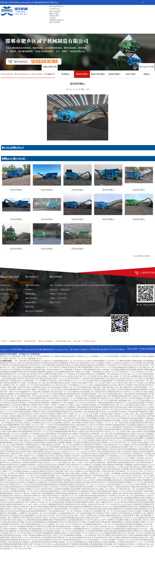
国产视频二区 (22, 522)
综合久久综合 (46, 423)
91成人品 (130, 365)
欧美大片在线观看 (125, 509)
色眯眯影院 (36, 370)
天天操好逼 (124, 454)
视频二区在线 (47, 370)
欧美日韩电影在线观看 (84, 429)
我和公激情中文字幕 (13, 537)
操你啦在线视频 (141, 487)
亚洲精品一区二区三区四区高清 (20, 460)
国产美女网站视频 (139, 394)
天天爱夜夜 (19, 473)
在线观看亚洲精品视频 (12, 504)
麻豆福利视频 (115, 420)
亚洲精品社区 (42, 456)
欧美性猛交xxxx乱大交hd (109, 442)
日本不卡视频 (79, 374)
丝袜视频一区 (53, 476)
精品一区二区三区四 (89, 526)
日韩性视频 (112, 531)
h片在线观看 (115, 529)
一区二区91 (98, 383)
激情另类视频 (131, 370)
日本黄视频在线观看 (60, 431)
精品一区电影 (83, 511)
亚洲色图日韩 (128, 429)
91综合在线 (108, 416)
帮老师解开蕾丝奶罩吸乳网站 (61, 460)
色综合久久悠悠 (67, 416)
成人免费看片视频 (145, 467)
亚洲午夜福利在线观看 (95, 456)
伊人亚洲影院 (27, 487)
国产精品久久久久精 (50, 400)
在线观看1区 (77, 445)
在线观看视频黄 (52, 522)
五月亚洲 (27, 442)
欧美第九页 (73, 498)
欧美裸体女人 (32, 465)
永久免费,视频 (102, 405)
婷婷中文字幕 (23, 363)
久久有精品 (67, 458)
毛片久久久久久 (106, 367)
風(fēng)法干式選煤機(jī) (146, 68)
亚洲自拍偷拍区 (138, 460)
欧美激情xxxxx (148, 400)
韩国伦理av (26, 400)
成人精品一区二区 (134, 533)
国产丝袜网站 (106, 425)
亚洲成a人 (131, 500)
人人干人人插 (27, 537)
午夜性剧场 (127, 394)
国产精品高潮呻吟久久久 (46, 385)
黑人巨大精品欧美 (48, 429)
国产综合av (37, 376)
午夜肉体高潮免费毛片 (11, 383)
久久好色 (107, 484)
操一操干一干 (74, 462)
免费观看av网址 (59, 533)
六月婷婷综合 (111, 365)
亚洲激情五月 (32, 482)
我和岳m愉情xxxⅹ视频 (144, 500)
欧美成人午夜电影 (102, 370)
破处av (141, 376)
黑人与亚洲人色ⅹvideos (80, 480)
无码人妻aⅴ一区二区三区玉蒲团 (134, 374)
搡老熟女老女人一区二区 (101, 524)
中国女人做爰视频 (48, 504)
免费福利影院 (31, 445)
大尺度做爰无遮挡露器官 (115, 482)
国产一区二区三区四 (70, 511)
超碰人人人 (13, 456)
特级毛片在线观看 (11, 515)
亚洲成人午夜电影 (81, 473)
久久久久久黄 (111, 498)
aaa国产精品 (97, 436)
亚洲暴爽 (60, 442)
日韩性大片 (8, 509)
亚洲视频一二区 (81, 535)
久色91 (2, 409)
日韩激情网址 (123, 418)
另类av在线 (69, 473)
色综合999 (150, 409)
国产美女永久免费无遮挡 (27, 418)
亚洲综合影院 (71, 540)
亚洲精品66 (41, 471)
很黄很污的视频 (65, 502)
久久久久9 (99, 533)
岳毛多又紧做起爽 (84, 409)
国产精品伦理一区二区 (121, 403)
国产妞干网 (76, 367)
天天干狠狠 (54, 509)
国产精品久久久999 (31, 533)
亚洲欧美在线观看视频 (41, 460)
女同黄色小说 (140, 431)
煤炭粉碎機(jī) (82, 74)
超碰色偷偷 (72, 409)
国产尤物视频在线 (46, 533)
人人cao (66, 478)
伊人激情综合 (92, 462)
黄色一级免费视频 (113, 473)
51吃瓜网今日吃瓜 (104, 418)
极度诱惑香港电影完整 (69, 518)
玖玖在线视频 (20, 392)
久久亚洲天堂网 (135, 520)
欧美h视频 (39, 449)
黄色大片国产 (71, 447)
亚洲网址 (25, 544)
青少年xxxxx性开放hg (123, 504)
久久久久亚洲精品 (126, 405)
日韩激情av (117, 416)
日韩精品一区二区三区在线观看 (74, 387)
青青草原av (104, 500)
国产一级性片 (9, 392)
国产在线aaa (18, 509)
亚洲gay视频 (91, 387)
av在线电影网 (116, 427)
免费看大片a (112, 520)
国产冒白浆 (26, 378)
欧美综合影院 (43, 396)
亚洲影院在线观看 (89, 405)
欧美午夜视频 (19, 403)
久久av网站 (26, 520)
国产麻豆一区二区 (23, 454)
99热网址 (141, 498)
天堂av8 (115, 418)
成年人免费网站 (14, 518)
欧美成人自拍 (74, 425)
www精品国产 (64, 495)
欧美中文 (41, 465)
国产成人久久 (130, 392)
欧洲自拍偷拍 (132, 537)
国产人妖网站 (87, 515)
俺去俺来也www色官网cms (107, 495)
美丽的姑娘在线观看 (46, 484)
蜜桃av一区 (46, 376)
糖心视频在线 (114, 469)
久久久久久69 (126, 484)
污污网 (149, 456)
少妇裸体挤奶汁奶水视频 (131, 427)
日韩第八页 (63, 409)
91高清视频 (59, 429)
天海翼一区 (24, 383)
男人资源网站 (134, 454)
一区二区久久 (138, 447)
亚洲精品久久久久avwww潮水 (82, 385)
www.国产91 (102, 520)
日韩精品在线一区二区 (17, 484)
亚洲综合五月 (143, 537)
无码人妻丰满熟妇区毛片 (124, 387)
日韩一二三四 (45, 425)
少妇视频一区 (7, 436)
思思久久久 (123, 540)
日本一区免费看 (84, 524)
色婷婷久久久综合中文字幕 (90, 425)
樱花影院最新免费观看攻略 (41, 520)
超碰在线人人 (145, 465)
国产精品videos (11, 363)
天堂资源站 (98, 438)
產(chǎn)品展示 (55, 11)
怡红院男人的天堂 (144, 458)
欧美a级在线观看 (136, 418)
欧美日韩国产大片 (65, 400)
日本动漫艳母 (26, 370)
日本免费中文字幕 (52, 420)
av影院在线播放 (107, 465)
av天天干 (34, 454)
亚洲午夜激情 (116, 535)
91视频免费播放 (98, 361)
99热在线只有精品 (51, 546)
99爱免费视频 (51, 427)
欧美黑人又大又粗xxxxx (52, 436)
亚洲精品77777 (75, 427)
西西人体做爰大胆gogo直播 (24, 458)
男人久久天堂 (145, 471)
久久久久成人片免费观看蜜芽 (37, 467)
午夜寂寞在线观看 (123, 462)
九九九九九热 (58, 451)
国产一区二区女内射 (104, 434)
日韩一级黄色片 (31, 502)
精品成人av (19, 535)
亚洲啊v (108, 535)
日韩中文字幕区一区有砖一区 (48, 405)
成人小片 (108, 507)
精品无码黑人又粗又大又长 (52, 535)
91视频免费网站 (117, 522)
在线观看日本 (68, 456)
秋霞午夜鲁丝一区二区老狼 (63, 374)
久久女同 (132, 540)
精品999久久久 (87, 529)
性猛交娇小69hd (116, 460)
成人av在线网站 (12, 491)
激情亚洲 (101, 462)
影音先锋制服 (104, 420)
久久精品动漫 (25, 495)
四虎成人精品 (107, 414)
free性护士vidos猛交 (83, 361)
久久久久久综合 (148, 493)
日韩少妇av (19, 423)
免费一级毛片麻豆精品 (105, 387)
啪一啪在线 (89, 504)
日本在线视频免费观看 (11, 425)
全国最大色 (64, 498)
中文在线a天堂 (134, 445)
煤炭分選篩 (130, 74)
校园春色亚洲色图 (25, 526)
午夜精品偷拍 (13, 438)
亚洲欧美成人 (75, 465)
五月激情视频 (48, 434)
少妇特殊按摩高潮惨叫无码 (97, 531)
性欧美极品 (116, 484)
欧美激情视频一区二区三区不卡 (61, 467)
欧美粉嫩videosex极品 (28, 471)
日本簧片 (5, 416)
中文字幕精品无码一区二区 (41, 367)
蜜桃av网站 (33, 363)
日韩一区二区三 (117, 478)
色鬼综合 (33, 383)
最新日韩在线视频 (47, 491)
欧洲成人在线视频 (26, 447)
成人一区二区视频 (35, 436)
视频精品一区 (11, 493)
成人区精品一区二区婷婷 (104, 489)
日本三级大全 (140, 365)
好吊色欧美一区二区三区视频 (71, 398)
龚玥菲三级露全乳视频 (77, 420)
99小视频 (146, 418)
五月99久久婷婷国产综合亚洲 (47, 409)
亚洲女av (59, 478)
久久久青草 (98, 487)
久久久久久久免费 (124, 456)
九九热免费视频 (57, 361)
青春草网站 (51, 478)
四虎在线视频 (80, 365)
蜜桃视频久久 (9, 429)
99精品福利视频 (56, 438)
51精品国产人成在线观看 (92, 476)
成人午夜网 (80, 493)
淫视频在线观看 (110, 533)
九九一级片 (41, 383)
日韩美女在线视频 (66, 396)
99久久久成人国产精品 (21, 374)
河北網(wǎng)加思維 (147, 349)
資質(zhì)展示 (54, 16)
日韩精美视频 (136, 361)
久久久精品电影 (66, 370)
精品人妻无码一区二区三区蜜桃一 (123, 458)
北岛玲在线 (137, 407)
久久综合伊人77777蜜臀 (114, 361)
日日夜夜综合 (15, 462)
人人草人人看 (39, 498)
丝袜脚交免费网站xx (42, 403)
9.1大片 (12, 407)
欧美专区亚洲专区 (116, 407)
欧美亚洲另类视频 (142, 502)
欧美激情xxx (54, 513)
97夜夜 (90, 535)
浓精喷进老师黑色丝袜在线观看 (81, 487)
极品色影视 (42, 454)
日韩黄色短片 (137, 531)
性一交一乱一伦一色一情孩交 (113, 423)
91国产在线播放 (119, 544)
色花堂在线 (14, 511)
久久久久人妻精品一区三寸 (51, 524)
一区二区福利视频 (103, 478)
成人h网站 (110, 378)
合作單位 (52, 18)
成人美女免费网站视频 (60, 372)
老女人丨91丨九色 (54, 462)
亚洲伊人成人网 (80, 456)
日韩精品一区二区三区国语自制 (84, 509)
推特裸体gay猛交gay (88, 491)
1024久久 (33, 456)
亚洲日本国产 (14, 524)
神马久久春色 (22, 493)
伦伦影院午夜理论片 (97, 482)
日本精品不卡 (90, 374)
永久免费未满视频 (56, 394)
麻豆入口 (67, 451)
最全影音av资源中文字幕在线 (119, 451)
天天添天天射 (46, 544)
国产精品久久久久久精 (111, 383)
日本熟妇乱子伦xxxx (70, 454)
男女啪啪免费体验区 (26, 427)
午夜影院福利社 (143, 449)
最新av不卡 (83, 520)
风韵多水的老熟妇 (127, 502)
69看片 (92, 480)
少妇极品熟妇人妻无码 (60, 423)
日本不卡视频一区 (70, 414)
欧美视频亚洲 (86, 507)
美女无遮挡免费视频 (94, 546)
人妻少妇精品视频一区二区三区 (39, 529)
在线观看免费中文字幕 (90, 367)
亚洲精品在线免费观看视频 (21, 431)
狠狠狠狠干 (20, 445)
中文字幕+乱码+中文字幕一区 (46, 515)
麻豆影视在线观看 (24, 367)
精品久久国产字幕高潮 (61, 381)
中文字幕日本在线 (7, 403)
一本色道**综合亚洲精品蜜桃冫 (133, 420)
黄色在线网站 (45, 469)
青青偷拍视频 (83, 544)
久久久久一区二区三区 (79, 381)
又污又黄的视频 (111, 456)
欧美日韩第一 (66, 383)
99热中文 (96, 515)
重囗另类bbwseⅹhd (20, 389)
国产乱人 (5, 462)
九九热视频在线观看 (117, 370)
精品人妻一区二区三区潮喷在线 (105, 400)
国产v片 (83, 462)
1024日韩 (20, 489)
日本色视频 (67, 438)
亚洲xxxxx (59, 491)
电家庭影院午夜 (101, 447)
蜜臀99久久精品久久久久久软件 (23, 478)
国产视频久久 (33, 389)
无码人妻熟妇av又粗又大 (126, 511)
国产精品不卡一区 (13, 414)
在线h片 (28, 480)
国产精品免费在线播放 (144, 540)
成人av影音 (8, 389)
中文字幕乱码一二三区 (39, 500)
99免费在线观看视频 (103, 480)
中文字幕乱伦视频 (43, 458)
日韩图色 (97, 445)
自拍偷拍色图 (65, 513)
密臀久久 (144, 522)
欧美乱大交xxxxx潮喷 (120, 445)
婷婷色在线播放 (91, 495)
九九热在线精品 (63, 427)
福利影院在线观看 (137, 403)
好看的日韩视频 (136, 398)
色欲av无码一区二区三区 (77, 440)
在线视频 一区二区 (98, 498)
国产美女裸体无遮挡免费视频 (115, 438)
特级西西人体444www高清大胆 (63, 376)
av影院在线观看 (145, 462)
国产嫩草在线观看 (23, 412)
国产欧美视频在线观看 (63, 484)
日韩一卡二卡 (108, 546)
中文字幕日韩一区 (88, 427)
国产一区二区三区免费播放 (83, 416)
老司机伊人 (37, 537)
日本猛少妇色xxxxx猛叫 (79, 478)
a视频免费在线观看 (44, 372)
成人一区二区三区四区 (133, 372)
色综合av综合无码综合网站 (51, 387)
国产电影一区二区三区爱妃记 (87, 376)
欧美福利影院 (9, 535)
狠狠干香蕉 (107, 487)
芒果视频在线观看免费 (118, 396)
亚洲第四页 (59, 365)
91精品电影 (107, 429)
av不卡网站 (119, 489)
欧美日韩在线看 (140, 387)
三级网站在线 (78, 460)
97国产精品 (24, 518)
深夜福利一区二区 (65, 542)
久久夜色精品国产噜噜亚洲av (137, 412)
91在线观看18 (88, 445)
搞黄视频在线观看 (124, 531)
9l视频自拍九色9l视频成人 (96, 365)
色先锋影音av (75, 392)
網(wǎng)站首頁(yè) (56, 6)
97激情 (18, 378)
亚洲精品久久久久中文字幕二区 (51, 389)
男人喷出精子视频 (52, 498)
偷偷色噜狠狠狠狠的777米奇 (41, 511)
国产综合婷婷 (31, 365)
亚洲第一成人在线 (107, 389)
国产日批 (31, 449)
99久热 (96, 500)
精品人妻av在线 (78, 504)
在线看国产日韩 (63, 465)
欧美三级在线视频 (101, 454)
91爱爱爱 (57, 493)
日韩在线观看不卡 (139, 456)
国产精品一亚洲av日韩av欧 (103, 471)
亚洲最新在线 (93, 522)
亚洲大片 (139, 392)
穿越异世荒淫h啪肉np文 (24, 498)
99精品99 (11, 498)
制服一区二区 (120, 376)
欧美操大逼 (94, 442)
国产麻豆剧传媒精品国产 (96, 378)
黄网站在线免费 (84, 498)
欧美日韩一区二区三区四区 (33, 540)
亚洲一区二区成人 (9, 367)
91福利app (104, 469)
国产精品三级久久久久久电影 (132, 383)
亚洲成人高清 (15, 482)
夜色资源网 (98, 429)
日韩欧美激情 (51, 442)
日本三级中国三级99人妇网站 (32, 416)
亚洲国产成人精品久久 (122, 363)
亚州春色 (37, 447)
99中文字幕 (24, 524)
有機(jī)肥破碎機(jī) (50, 68)
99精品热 (14, 542)
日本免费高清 (48, 537)
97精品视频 (107, 544)
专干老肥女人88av (134, 434)
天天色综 (95, 458)
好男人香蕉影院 (83, 394)
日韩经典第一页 (65, 509)
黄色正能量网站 (118, 367)
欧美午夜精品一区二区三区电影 (119, 491)
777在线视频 (95, 372)
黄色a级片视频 (144, 451)
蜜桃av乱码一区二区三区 (13, 533)
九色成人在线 (18, 442)
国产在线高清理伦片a (71, 491)
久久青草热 (53, 396)
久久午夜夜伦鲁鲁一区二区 (30, 381)
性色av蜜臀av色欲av (106, 376)
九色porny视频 (74, 471)
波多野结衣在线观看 (49, 542)
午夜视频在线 (104, 522)
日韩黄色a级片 (117, 480)
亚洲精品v (10, 467)
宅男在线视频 (91, 418)
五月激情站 (136, 381)
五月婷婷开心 (5, 365)
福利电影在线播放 (68, 493)
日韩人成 (105, 396)
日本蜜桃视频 (20, 409)
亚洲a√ (120, 394)
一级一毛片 (101, 394)
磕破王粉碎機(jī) (98, 74)
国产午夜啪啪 (72, 544)
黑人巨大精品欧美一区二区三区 (37, 513)
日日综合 (15, 447)
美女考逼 (121, 412)
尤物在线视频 (81, 407)
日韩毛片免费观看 (49, 440)
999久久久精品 (148, 407)
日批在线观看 (75, 489)
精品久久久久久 (132, 546)
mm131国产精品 (87, 471)
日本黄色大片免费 (18, 507)
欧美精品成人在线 (99, 542)
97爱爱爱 (33, 405)
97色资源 (106, 436)
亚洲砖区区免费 (142, 423)
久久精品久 (77, 405)
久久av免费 (85, 372)
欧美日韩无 (148, 376)
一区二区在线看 (14, 471)
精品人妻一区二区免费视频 (16, 396)
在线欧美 (81, 469)
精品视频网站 (9, 394)
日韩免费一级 (37, 434)
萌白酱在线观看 (70, 394)
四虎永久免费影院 (82, 442)
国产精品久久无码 (132, 526)
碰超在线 (113, 515)
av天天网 (145, 398)
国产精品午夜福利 (56, 482)
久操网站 (28, 489)
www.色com (10, 409)
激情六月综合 (124, 518)
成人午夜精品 (11, 489)
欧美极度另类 (35, 524)
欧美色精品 (4, 495)
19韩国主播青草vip (79, 531)
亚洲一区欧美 (133, 396)
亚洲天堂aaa (48, 451)
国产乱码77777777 (99, 518)
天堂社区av (51, 471)
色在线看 (85, 482)
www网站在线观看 (59, 544)
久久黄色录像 (20, 429)
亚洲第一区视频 (142, 511)
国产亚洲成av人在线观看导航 (30, 542)
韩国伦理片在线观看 (64, 504)
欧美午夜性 (121, 449)
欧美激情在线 (56, 469)
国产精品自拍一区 (128, 409)
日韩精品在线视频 (18, 365)
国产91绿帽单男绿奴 (51, 398)
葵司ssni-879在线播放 (12, 370)
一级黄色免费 (110, 462)
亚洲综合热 (148, 469)
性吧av (23, 482)
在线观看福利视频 (140, 535)
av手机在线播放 (26, 376)
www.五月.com (77, 451)
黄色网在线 (23, 449)
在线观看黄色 (88, 438)
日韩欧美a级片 (48, 407)
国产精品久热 (41, 462)
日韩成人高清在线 (55, 456)
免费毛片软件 (100, 412)
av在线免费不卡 (137, 513)
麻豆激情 (78, 482)
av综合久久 (146, 520)
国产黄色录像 (148, 363)
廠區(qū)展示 (54, 13)
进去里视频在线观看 (13, 400)
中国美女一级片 (94, 502)
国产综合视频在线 (13, 381)
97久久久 (17, 434)
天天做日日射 (81, 546)
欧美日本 (105, 409)
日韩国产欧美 (39, 420)
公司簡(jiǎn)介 (54, 9)
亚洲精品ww (96, 409)
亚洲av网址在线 (32, 484)
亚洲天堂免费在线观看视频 (69, 449)
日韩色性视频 (142, 442)
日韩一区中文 (76, 513)
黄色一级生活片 (14, 376)
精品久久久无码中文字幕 (81, 458)
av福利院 (124, 473)
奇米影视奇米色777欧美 (103, 537)
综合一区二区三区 (84, 540)
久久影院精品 (130, 425)
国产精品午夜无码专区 (95, 431)
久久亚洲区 (32, 493)
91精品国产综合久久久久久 (110, 440)
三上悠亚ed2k (36, 400)
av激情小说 (30, 409)
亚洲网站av (4, 407)
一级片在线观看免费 (7, 378)
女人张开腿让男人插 (86, 454)
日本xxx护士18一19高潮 (83, 467)
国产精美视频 (13, 476)
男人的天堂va (123, 398)
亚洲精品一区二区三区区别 (29, 491)
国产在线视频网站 (54, 454)
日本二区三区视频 (77, 495)
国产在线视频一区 (111, 540)
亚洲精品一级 (5, 542)
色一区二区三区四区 (70, 524)
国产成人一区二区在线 (132, 489)
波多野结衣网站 (85, 518)
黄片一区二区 (105, 458)
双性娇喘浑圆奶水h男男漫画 (139, 473)
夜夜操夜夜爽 (16, 544)
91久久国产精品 (87, 500)
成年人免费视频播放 (45, 493)
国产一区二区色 (108, 504)
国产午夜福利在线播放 (33, 535)
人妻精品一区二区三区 (27, 385)
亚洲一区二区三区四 (7, 412)
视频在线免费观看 (140, 389)
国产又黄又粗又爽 (32, 507)
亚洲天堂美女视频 (79, 383)
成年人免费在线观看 (125, 515)
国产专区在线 (35, 544)
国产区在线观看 (30, 372)
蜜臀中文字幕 (47, 381)
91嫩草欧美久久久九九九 (110, 502)
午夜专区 (56, 367)
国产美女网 (34, 518)
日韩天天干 (23, 438)
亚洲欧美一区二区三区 (111, 476)
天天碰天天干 (114, 454)
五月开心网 (88, 451)
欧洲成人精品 (139, 405)
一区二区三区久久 (132, 471)
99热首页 (54, 495)
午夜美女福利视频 (93, 469)
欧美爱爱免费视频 (54, 412)
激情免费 (51, 365)
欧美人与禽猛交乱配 (52, 416)
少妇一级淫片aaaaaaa (31, 509)
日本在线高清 (30, 473)
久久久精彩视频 (47, 480)
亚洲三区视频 (130, 423)
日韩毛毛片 (45, 438)
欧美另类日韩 (51, 465)
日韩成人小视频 (95, 423)
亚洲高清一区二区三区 (118, 500)
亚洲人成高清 (14, 495)
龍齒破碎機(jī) (114, 74)
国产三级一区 (99, 535)
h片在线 (90, 383)
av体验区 (136, 465)
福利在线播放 (64, 500)
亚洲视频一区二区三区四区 (84, 533)
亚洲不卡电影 (75, 372)
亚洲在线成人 (142, 416)
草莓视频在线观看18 (101, 385)
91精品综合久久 (98, 507)
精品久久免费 (90, 493)
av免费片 (64, 462)
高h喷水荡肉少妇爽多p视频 (107, 509)
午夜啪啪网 (127, 465)
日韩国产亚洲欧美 (136, 469)
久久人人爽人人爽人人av (31, 504)
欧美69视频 (105, 515)
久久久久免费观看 (137, 518)
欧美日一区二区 (70, 361)
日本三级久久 (88, 537)
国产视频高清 (130, 367)
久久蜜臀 (20, 513)
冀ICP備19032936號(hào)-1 (80, 349)
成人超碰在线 (113, 447)
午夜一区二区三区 (109, 511)
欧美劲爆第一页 (113, 542)
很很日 (72, 546)
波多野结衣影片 (24, 387)
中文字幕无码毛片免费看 (42, 526)
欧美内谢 (140, 385)
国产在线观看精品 (57, 473)
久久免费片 (17, 469)
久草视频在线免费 (28, 462)
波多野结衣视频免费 (144, 370)
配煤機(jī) (66, 74)
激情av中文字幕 (66, 405)
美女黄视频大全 (56, 458)
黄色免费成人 (86, 392)
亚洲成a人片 (69, 365)
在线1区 (31, 522)
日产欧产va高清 (110, 513)
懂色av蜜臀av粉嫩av (10, 387)
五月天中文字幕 (38, 489)
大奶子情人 (4, 440)
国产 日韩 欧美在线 (100, 451)
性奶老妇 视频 (129, 487)
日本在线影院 (137, 491)
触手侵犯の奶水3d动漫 (12, 520)
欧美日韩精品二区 (51, 449)
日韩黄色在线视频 (62, 489)
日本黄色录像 (111, 394)
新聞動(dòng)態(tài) (56, 20)
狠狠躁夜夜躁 (131, 449)
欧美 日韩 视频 (92, 420)
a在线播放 (100, 363)
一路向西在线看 (15, 420)
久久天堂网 (13, 405)
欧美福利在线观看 (94, 407)
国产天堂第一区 (45, 518)
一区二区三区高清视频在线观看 (53, 447)
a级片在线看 (44, 509)
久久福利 (106, 529)
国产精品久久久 (131, 544)
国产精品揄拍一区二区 (72, 403)
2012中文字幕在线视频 (85, 447)
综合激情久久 (7, 549)
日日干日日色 (42, 365)
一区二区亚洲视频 (23, 500)
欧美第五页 (97, 529)
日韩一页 (14, 385)
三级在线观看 (11, 513)
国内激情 (127, 361)
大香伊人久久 (149, 478)
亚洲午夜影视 (24, 456)
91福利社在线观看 (90, 398)
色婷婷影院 (19, 502)
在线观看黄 (45, 392)
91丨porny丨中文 (141, 542)
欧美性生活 (127, 460)
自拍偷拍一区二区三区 (62, 531)
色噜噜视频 (118, 465)
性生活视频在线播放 (142, 436)
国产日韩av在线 (129, 431)
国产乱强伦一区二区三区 (41, 431)
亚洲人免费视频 (132, 376)
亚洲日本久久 (121, 533)
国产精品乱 (63, 420)
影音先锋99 (128, 478)
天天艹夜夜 (122, 365)
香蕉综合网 (99, 416)
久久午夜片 (149, 405)
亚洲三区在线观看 (46, 531)
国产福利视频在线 (60, 526)
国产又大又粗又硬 (33, 392)
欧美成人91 (120, 392)
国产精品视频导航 (54, 383)
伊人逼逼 (114, 524)
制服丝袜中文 (67, 412)
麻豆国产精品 (132, 467)
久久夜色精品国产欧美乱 (144, 429)
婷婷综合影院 (16, 487)
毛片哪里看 (35, 387)
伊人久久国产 (9, 473)
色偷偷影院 (57, 511)
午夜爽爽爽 (146, 480)
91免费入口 (109, 363)
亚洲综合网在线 (72, 522)
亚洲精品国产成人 (100, 467)
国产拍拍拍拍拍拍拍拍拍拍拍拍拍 (67, 507)
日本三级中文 (115, 409)
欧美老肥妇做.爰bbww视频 (106, 493)
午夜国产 (134, 451)
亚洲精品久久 (141, 425)
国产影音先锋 (62, 440)
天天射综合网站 (23, 531)
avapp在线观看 (111, 412)
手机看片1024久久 (103, 427)
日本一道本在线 (34, 438)
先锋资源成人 (87, 389)
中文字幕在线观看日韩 (123, 389)
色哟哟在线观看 (139, 509)
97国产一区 (61, 418)
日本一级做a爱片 (20, 361)
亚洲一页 (124, 476)
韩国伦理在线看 (128, 436)
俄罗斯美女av (73, 431)
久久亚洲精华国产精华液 (122, 381)
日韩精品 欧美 (66, 367)
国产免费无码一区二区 (62, 537)
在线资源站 (77, 412)
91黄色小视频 (14, 398)
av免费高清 (47, 374)
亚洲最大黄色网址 (127, 542)
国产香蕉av (42, 412)
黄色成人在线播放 (19, 465)
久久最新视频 (21, 529)
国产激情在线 (64, 546)
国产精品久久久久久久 (58, 378)
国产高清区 (92, 520)
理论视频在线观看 (47, 507)
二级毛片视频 (75, 423)
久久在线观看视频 (35, 440)
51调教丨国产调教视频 (142, 515)
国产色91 (97, 504)
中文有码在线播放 (38, 442)
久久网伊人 (83, 522)
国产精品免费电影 (9, 531)
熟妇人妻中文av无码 (70, 469)
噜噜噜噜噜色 (40, 522)
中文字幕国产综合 (87, 449)
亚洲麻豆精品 (69, 482)
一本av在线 (109, 374)
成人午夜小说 (63, 515)
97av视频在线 (118, 487)
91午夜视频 (146, 533)
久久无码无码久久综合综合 (58, 487)
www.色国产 (10, 500)
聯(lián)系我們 (54, 22)
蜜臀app (7, 478)
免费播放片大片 (57, 403)
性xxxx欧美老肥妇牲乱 (45, 445)
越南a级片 (111, 467)
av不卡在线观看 (95, 511)
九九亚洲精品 (5, 487)
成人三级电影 (146, 454)
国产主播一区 (116, 436)
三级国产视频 (100, 449)
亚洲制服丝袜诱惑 (16, 372)
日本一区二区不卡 (129, 416)
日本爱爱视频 (77, 542)
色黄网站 (36, 423)
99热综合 (56, 370)
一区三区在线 (38, 546)
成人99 (117, 378)
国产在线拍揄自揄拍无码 (47, 418)
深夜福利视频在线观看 (132, 480)
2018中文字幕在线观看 (30, 469)
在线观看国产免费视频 (62, 480)
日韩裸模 (34, 412)
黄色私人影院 (125, 529)
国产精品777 (50, 489)
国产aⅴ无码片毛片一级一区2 (139, 476)
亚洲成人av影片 (37, 374)
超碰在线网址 (139, 495)
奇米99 (5, 484)
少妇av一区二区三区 (134, 400)
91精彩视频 (121, 400)
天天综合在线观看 (40, 476)
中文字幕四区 (149, 383)
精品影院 (92, 394)
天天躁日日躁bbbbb (7, 502)
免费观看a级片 (16, 540)
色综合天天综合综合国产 (76, 418)
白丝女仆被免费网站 (26, 515)
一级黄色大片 (78, 396)
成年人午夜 (38, 407)
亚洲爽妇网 (100, 374)
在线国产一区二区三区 (40, 394)
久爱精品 (105, 407)
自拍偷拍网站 (69, 535)
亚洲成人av (28, 423)
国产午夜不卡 (138, 478)
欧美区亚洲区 (11, 522)
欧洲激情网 (34, 531)
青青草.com (144, 526)
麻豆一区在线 (77, 438)
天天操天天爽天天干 (118, 385)
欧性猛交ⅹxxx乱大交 (139, 529)
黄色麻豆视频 (15, 416)
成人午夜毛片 (57, 529)
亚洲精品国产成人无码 (29, 414)
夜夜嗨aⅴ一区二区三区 (134, 482)
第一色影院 (96, 392)
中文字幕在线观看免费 (59, 425)
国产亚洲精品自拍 (45, 363)
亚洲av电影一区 (75, 515)
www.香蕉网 (63, 476)
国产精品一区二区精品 (127, 442)
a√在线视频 (124, 469)
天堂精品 (116, 414)
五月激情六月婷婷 (119, 537)
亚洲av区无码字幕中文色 (82, 400)
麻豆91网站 (128, 407)
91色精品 (135, 504)
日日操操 (84, 423)
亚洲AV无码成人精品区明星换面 (129, 493)
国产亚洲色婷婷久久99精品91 (39, 361)
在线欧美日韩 (75, 500)
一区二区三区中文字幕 (22, 549)
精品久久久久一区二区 (113, 431)
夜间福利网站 (87, 513)
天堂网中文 (13, 440)
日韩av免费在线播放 (23, 394)
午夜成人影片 (74, 363)
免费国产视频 (123, 520)
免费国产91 (142, 438)
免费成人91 (48, 540)
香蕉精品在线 (25, 511)
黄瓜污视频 (91, 434)
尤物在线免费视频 (119, 507)
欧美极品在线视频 (75, 476)
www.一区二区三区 (85, 414)
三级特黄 (96, 389)
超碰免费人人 (7, 434)
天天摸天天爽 (5, 431)
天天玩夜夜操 (137, 363)
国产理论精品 (98, 513)
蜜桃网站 (150, 438)
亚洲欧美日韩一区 (11, 449)
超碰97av (82, 431)
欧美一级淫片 (32, 396)
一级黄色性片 (13, 427)
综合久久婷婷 (128, 535)
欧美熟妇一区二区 (102, 460)
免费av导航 (23, 440)
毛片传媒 (135, 484)
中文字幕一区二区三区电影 (47, 502)
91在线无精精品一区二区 (82, 484)
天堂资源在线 (120, 471)
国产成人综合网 (19, 451)
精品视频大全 (117, 429)
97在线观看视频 (106, 381)
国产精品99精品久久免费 (76, 378)
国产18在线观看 (95, 465)
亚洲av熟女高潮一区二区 (59, 392)
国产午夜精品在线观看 (92, 396)
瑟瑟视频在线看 (119, 425)
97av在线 (69, 533)
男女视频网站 (24, 405)
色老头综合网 (132, 438)
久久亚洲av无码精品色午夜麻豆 (50, 414)
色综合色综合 (132, 507)
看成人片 (118, 374)
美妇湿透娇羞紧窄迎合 (72, 389)
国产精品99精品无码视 (40, 378)
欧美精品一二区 (98, 540)
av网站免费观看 (88, 370)
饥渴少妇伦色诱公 (20, 436)
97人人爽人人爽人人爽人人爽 (132, 414)
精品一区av (36, 480)
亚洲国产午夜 (131, 385)
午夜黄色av (77, 370)
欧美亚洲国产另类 (126, 447)
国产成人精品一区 (63, 385)
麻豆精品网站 (136, 440)
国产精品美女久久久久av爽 (107, 398)
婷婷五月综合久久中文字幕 (131, 378)
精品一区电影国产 (74, 526)
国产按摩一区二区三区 (24, 407)
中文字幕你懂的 (145, 396)
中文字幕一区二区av (126, 495)
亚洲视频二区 (70, 442)
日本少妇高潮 (87, 403)
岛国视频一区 (26, 434)
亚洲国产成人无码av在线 (40, 495)
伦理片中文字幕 (60, 540)
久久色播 (84, 465)
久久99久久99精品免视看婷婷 (31, 398)
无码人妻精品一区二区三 (29, 425)
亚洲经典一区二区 (146, 484)
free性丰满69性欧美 (85, 436)
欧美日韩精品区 (146, 504)
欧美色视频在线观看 (79, 502)
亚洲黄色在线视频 (133, 524)
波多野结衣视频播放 (60, 363)
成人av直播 (87, 542)
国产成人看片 (70, 429)
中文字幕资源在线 (123, 513)
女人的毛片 (145, 524)
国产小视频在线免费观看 (102, 403)
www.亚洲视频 (27, 420)
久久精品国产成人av (105, 526)
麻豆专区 (92, 478)
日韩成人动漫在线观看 (34, 451)
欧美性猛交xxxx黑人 (88, 363)
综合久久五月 (53, 500)
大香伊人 (62, 522)
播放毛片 (9, 546)
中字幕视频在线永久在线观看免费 (65, 520)
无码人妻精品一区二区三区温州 (112, 372)
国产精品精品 (41, 478)
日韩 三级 (134, 462)
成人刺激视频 (77, 537)
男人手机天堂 (111, 449)
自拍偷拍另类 (140, 409)
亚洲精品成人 (43, 482)
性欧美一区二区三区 (69, 436)
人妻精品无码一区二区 (97, 473)
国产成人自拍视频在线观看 (127, 498)
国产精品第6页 (19, 467)
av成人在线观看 (88, 412)
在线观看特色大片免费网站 (65, 407)
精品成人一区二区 (25, 476)
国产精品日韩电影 (33, 429)
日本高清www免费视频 (72, 529)
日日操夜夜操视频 (119, 434)
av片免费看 (126, 440)
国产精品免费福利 (61, 434)
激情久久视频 (89, 460)
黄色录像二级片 (62, 471)
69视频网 (141, 507)
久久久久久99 (98, 484)
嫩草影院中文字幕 (40, 487)
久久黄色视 (30, 403)
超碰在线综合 (94, 381)
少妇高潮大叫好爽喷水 (132, 522)
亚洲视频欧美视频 (96, 544)
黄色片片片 (56, 518)
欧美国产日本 (114, 405)
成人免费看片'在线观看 (77, 434)
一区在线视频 (119, 526)
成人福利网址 (5, 385)
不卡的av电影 (106, 445)
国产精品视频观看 (42, 473)
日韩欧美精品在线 (88, 489)
